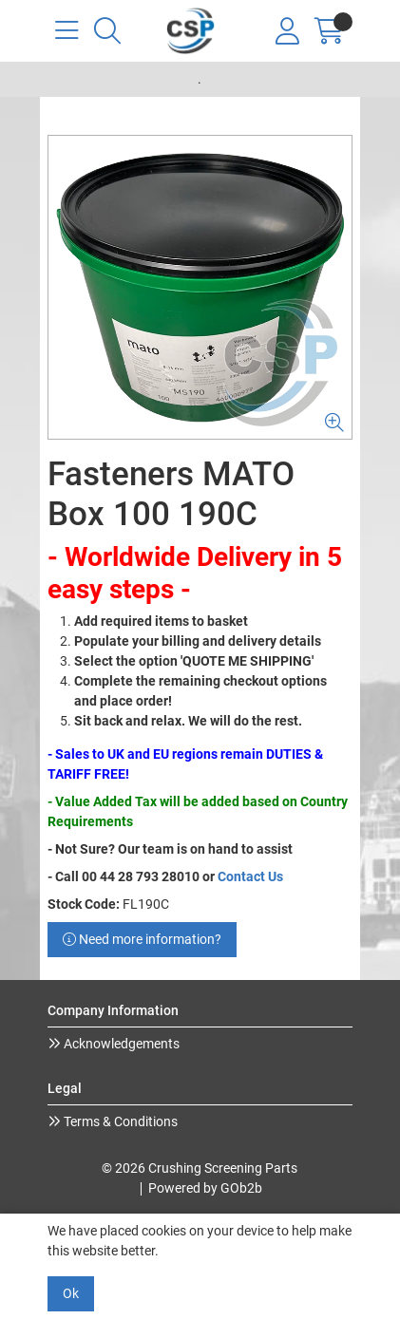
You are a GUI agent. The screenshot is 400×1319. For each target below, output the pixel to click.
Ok (71, 1293)
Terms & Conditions (119, 1121)
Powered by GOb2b (205, 1188)
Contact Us (250, 876)
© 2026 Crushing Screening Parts (199, 1168)
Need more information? (142, 939)
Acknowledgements (120, 1043)
